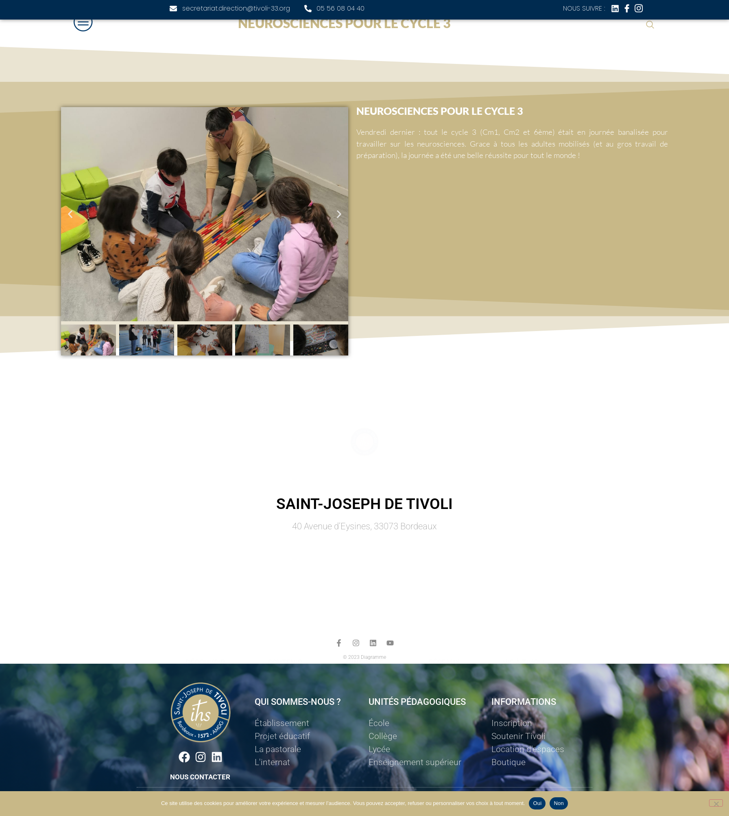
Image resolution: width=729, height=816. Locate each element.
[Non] (716, 803)
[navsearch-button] (650, 25)
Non (559, 803)
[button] (70, 214)
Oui (537, 803)
